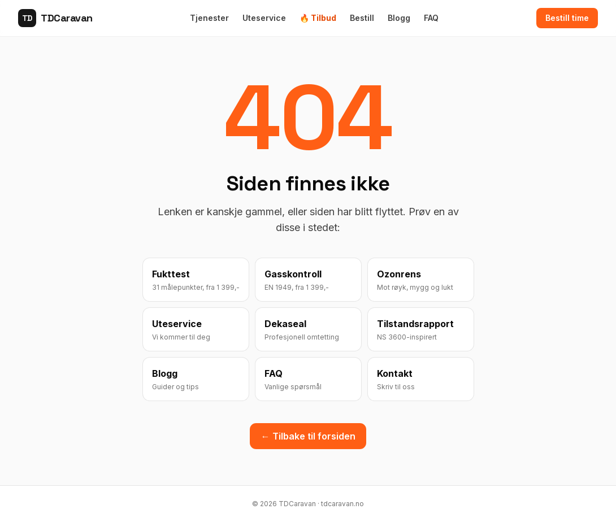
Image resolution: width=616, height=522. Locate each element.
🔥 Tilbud (318, 18)
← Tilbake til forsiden (308, 436)
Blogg (399, 18)
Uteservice (264, 18)
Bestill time (567, 18)
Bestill (362, 18)
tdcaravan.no (342, 503)
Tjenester (209, 18)
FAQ (431, 18)
